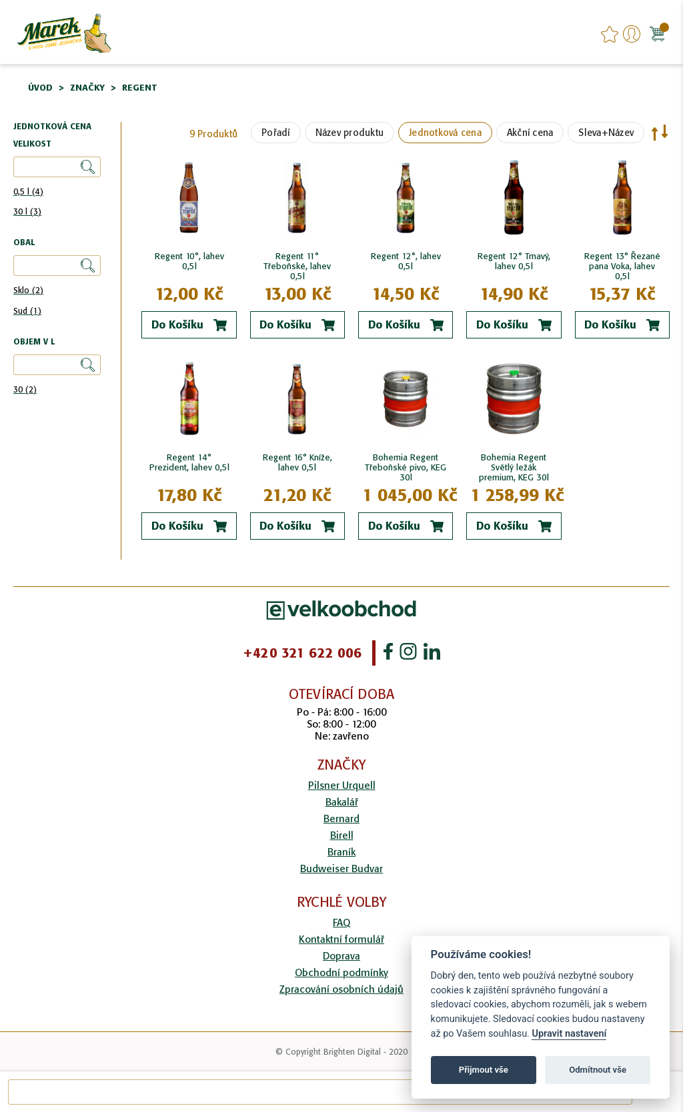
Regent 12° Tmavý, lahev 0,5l (514, 261)
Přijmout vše (483, 1070)
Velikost (32, 144)
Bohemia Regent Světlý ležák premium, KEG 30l (514, 467)
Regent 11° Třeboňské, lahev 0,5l (297, 266)
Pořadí (275, 133)
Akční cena (530, 133)
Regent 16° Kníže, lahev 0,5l (297, 462)
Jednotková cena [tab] (52, 127)
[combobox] (320, 1092)
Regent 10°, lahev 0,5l (189, 261)
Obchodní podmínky (341, 972)
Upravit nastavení (569, 1033)
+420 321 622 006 (302, 653)
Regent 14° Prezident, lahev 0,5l (189, 462)
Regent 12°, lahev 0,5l (406, 261)
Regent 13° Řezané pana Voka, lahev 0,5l (622, 266)
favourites (609, 34)
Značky (87, 87)
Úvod (40, 87)
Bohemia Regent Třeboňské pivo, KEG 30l (405, 467)
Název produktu (349, 133)
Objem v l (34, 342)
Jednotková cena (445, 133)
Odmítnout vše (597, 1070)
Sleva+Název (606, 133)
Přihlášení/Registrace (631, 34)
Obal (24, 243)
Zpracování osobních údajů (341, 989)
